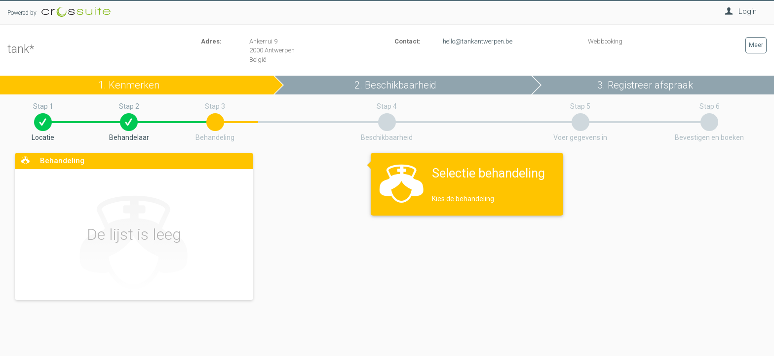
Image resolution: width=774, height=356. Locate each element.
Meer (756, 45)
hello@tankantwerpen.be (477, 41)
